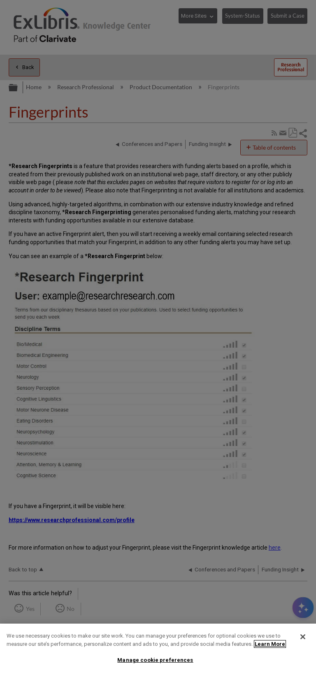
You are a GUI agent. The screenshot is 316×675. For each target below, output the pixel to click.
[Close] (303, 637)
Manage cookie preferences (155, 660)
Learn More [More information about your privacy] (270, 644)
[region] (158, 649)
